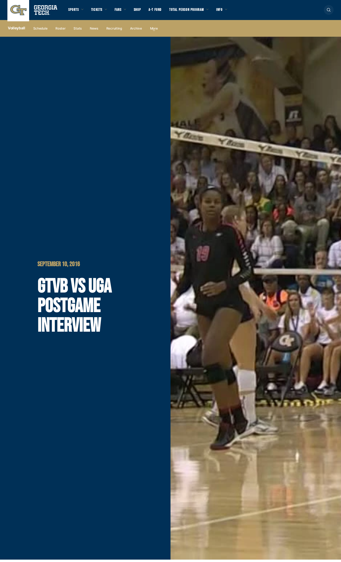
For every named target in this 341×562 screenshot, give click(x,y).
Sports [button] (74, 11)
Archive (136, 31)
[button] (329, 11)
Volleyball (16, 30)
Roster (60, 31)
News (94, 31)
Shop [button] (143, 11)
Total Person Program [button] (196, 11)
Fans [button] (123, 11)
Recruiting (114, 31)
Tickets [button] (99, 11)
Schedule (40, 31)
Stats (78, 31)
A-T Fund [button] (162, 11)
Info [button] (233, 11)
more (154, 31)
